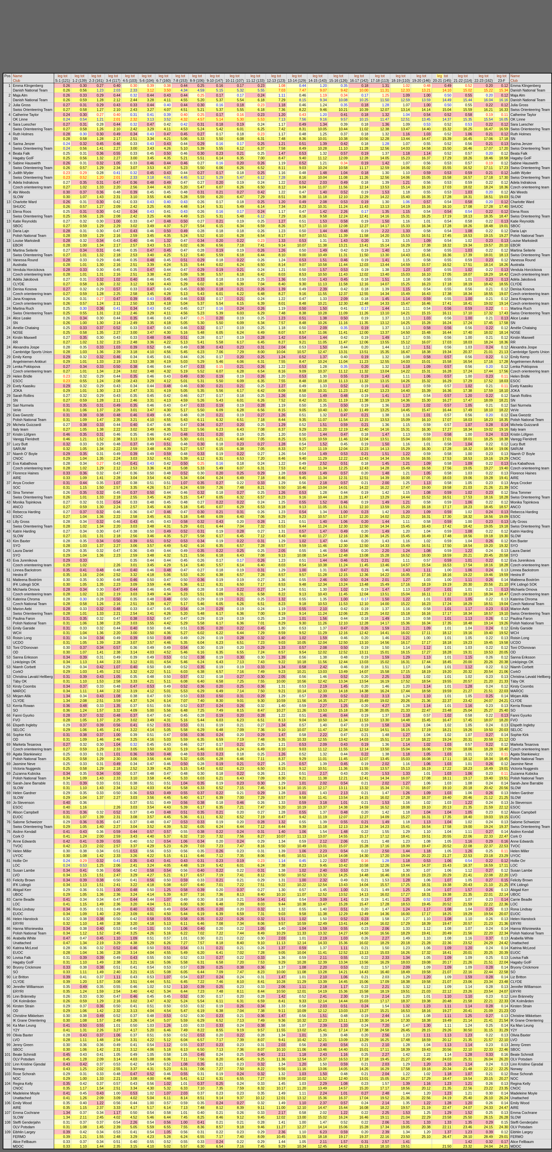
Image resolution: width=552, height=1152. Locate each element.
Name (17, 76)
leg (60, 76)
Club (16, 81)
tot (65, 76)
